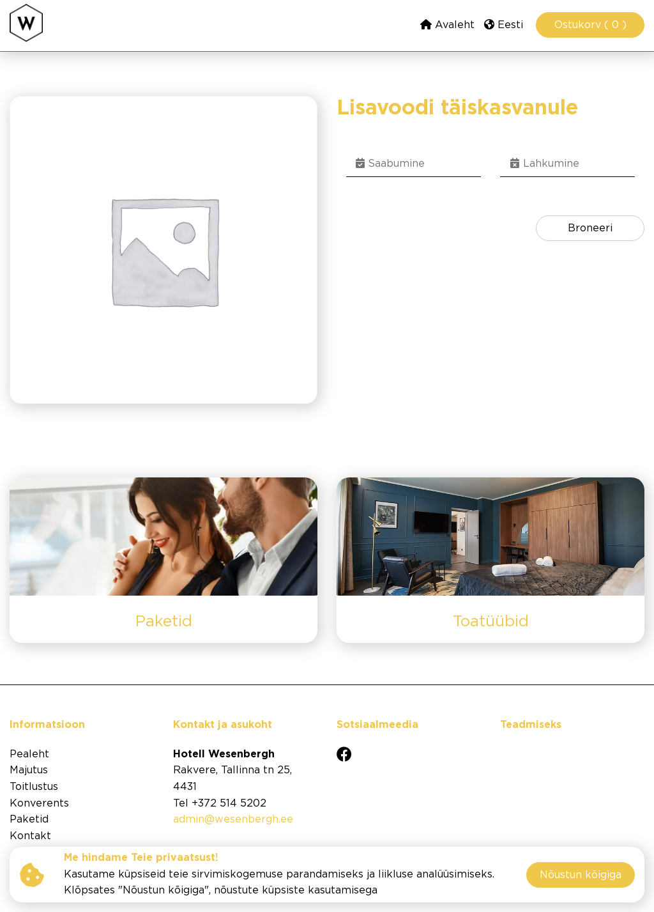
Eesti (503, 24)
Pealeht (29, 754)
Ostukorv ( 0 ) (590, 25)
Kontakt (30, 836)
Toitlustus (34, 787)
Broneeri (590, 228)
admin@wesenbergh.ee (233, 819)
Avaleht (447, 24)
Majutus (29, 770)
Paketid (29, 819)
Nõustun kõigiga (580, 875)
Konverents (39, 803)
